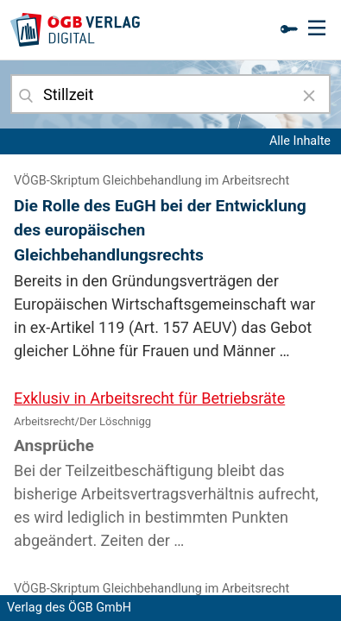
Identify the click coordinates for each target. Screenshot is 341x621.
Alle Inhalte (300, 141)
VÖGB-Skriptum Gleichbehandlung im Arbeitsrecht (151, 180)
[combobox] (170, 94)
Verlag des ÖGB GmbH (69, 607)
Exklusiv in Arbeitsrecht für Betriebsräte (149, 398)
